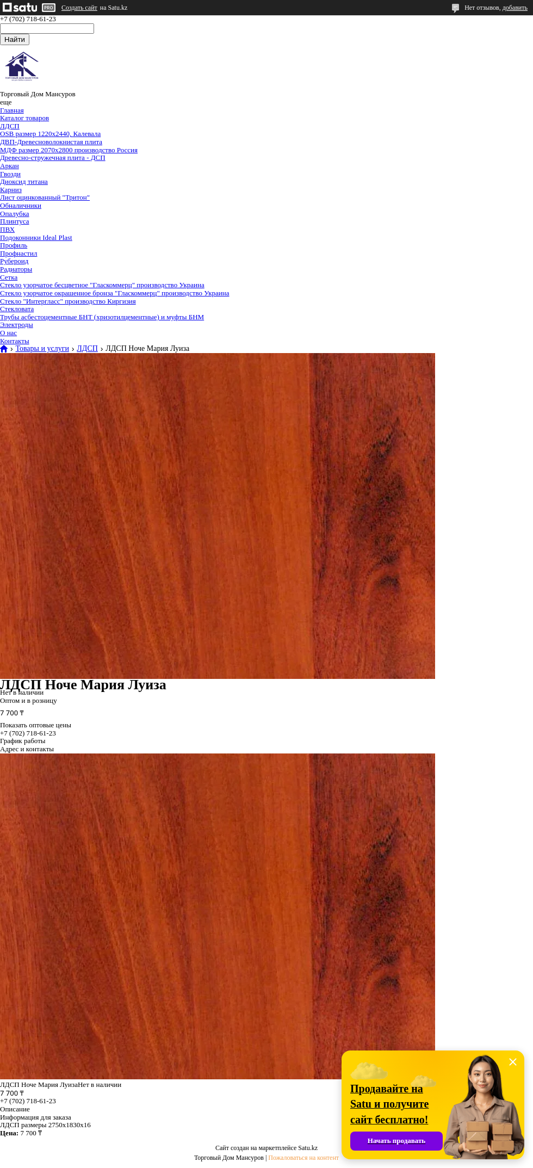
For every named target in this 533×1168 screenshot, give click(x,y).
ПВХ (7, 229)
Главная (12, 110)
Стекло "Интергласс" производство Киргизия (68, 301)
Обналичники (20, 205)
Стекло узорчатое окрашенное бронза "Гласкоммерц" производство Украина (115, 293)
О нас (8, 333)
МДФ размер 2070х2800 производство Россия (69, 150)
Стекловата (17, 309)
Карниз (11, 190)
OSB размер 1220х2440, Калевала (50, 133)
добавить (515, 7)
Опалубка (14, 213)
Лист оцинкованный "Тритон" (45, 197)
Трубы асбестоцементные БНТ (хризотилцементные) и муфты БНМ (102, 317)
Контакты (14, 341)
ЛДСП (10, 126)
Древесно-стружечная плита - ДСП (53, 157)
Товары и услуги (42, 349)
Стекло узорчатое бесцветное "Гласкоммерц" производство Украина (102, 285)
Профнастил (18, 253)
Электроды (16, 324)
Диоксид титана (24, 181)
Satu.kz (308, 1148)
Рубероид (14, 261)
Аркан (9, 166)
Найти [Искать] (14, 39)
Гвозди (10, 174)
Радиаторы (16, 269)
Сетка (8, 277)
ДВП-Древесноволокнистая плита (51, 142)
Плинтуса (14, 221)
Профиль (13, 245)
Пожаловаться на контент (303, 1157)
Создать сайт (79, 7)
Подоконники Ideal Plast (36, 237)
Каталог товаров (24, 118)
